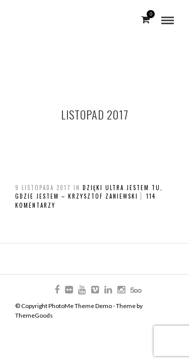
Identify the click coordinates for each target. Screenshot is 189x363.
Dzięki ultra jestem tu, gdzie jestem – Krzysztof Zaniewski (89, 192)
